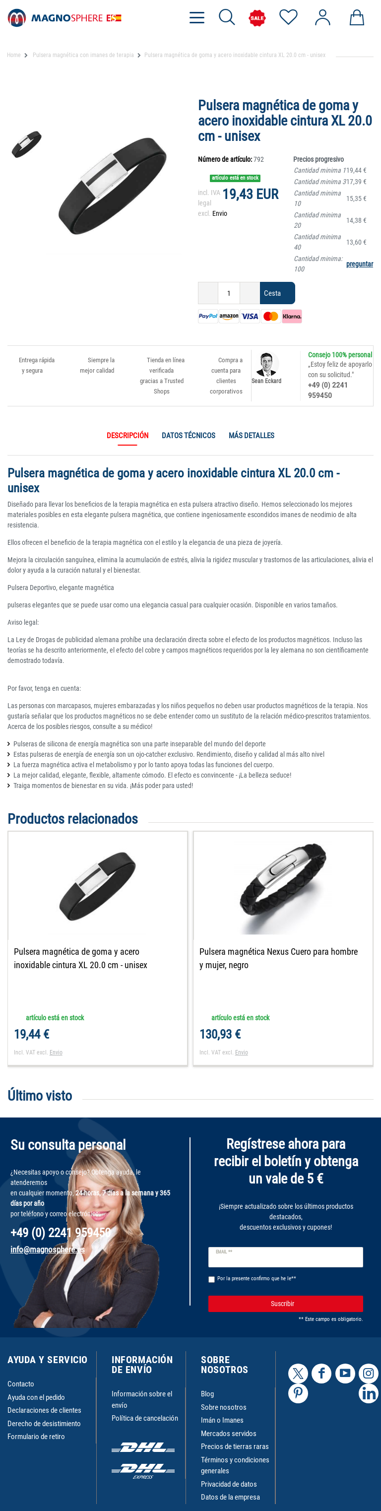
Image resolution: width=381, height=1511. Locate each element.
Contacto (20, 1385)
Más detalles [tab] (251, 435)
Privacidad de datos (229, 1485)
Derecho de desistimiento (44, 1425)
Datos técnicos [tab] (188, 435)
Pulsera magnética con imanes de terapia (82, 55)
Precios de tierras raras (235, 1448)
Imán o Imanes (222, 1421)
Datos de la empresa (230, 1498)
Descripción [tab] (127, 435)
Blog (207, 1395)
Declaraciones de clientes (44, 1411)
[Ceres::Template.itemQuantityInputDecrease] (208, 293)
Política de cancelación (145, 1419)
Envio (219, 213)
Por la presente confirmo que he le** (256, 1280)
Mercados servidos (228, 1435)
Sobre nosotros (224, 1408)
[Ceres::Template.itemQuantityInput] (229, 293)
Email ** (224, 1253)
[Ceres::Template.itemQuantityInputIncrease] (250, 293)
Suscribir (313, 1305)
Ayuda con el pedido (36, 1398)
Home (14, 55)
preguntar (359, 264)
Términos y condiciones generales (235, 1467)
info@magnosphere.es (47, 1251)
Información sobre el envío (142, 1401)
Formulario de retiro (36, 1438)
